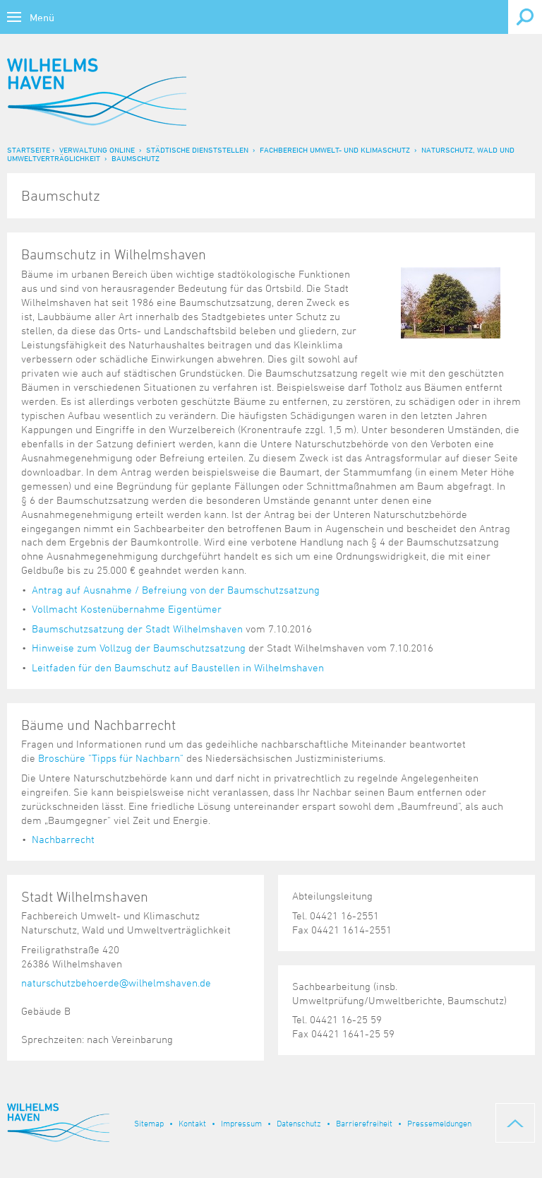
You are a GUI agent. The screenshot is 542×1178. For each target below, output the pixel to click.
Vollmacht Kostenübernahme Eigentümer (127, 609)
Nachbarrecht (63, 839)
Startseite (28, 149)
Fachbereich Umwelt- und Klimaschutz (335, 149)
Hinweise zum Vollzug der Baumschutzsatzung (139, 648)
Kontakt (192, 1123)
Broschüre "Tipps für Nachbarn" (110, 758)
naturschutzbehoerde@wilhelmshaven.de (116, 983)
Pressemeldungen (439, 1123)
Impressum (241, 1123)
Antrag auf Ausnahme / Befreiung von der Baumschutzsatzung (176, 590)
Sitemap (149, 1123)
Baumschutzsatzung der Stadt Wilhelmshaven (137, 629)
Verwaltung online (97, 149)
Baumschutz (135, 158)
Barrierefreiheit (364, 1123)
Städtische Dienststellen (197, 149)
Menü (42, 17)
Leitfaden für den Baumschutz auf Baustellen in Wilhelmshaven (178, 667)
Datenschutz (299, 1123)
